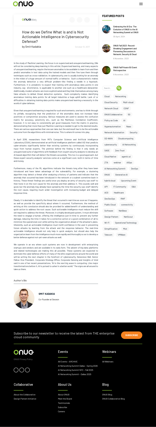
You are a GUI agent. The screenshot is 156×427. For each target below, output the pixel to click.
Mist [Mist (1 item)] (125, 228)
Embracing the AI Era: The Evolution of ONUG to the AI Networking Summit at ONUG (125, 29)
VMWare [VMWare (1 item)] (121, 234)
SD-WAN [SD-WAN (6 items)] (108, 138)
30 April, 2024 (119, 36)
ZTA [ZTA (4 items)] (106, 162)
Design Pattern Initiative (25, 399)
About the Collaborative (24, 394)
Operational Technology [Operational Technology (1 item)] (126, 222)
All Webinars (107, 361)
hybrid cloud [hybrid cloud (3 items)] (109, 180)
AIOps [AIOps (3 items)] (129, 162)
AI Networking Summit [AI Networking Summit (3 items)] (114, 168)
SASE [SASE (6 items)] (107, 150)
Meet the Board (65, 399)
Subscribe (131, 335)
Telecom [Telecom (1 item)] (108, 234)
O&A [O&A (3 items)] (134, 186)
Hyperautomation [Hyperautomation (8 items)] (112, 126)
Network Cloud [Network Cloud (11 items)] (111, 108)
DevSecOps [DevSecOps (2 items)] (109, 198)
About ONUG (63, 394)
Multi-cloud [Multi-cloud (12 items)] (128, 102)
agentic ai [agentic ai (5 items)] (126, 156)
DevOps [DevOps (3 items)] (134, 168)
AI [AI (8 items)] (124, 120)
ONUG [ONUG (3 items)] (107, 174)
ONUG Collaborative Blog (113, 399)
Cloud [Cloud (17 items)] (107, 96)
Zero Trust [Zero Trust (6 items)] (120, 150)
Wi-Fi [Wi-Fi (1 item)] (107, 222)
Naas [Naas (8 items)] (128, 126)
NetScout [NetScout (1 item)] (128, 216)
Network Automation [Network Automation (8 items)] (114, 132)
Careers (61, 411)
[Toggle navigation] (141, 4)
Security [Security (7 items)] (133, 132)
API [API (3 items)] (106, 186)
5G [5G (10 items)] (129, 114)
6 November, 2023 (121, 58)
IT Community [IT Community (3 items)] (119, 186)
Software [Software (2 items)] (108, 210)
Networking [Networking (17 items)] (120, 96)
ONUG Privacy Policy (23, 359)
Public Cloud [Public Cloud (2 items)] (110, 204)
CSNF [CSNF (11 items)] (126, 108)
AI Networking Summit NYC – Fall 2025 (75, 370)
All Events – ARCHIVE (68, 361)
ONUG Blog (107, 394)
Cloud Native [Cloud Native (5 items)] (110, 156)
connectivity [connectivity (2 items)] (127, 204)
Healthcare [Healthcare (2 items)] (119, 192)
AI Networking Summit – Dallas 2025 (74, 374)
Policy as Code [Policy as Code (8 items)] (111, 120)
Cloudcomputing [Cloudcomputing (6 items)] (125, 138)
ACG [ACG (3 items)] (106, 192)
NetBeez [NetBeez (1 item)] (123, 210)
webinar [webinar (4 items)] (117, 162)
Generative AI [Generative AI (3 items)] (121, 174)
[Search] (109, 88)
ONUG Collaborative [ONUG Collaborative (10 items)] (113, 114)
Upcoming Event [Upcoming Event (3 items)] (128, 180)
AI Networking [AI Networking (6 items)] (129, 144)
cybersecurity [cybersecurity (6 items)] (110, 144)
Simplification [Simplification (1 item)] (111, 228)
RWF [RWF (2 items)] (123, 198)
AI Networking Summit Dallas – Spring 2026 (78, 366)
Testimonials (64, 403)
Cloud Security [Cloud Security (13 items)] (111, 102)
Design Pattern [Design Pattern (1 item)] (111, 216)
